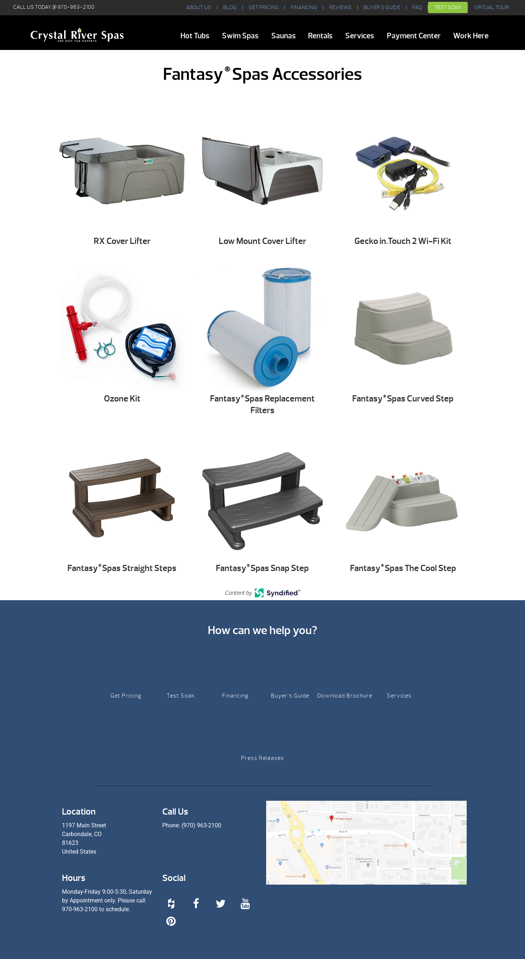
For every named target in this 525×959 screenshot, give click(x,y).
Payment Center (414, 36)
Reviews (340, 7)
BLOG (230, 7)
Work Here (471, 36)
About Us (198, 7)
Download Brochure (344, 695)
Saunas (283, 36)
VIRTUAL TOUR (491, 7)
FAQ (417, 7)
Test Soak (448, 7)
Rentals (320, 36)
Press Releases (262, 758)
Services (359, 36)
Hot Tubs (194, 36)
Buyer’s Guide (381, 7)
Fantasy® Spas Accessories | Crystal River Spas (77, 34)
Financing (304, 7)
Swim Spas (240, 36)
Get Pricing (264, 7)
